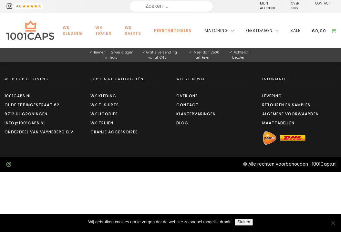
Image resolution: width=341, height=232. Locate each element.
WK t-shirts (104, 105)
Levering (272, 96)
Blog (182, 123)
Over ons (187, 96)
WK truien (101, 123)
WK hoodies (104, 114)
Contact (187, 105)
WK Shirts (133, 30)
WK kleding (72, 30)
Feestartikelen (173, 30)
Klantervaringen (196, 114)
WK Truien (103, 30)
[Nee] (333, 223)
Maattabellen (278, 123)
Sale (295, 30)
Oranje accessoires (114, 132)
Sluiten (243, 221)
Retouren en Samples (286, 105)
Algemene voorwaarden (290, 114)
